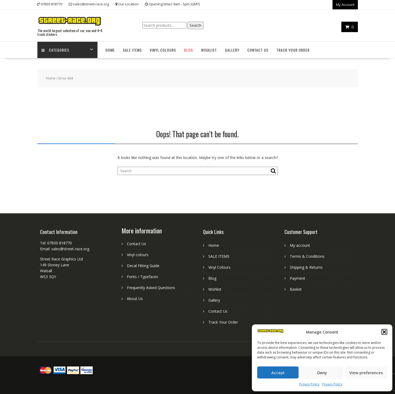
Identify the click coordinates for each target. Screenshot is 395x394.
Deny (322, 372)
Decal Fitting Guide (143, 265)
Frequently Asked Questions (151, 287)
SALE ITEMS (132, 50)
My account (300, 245)
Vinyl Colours (163, 50)
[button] (384, 332)
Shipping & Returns (306, 267)
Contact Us (257, 50)
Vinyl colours (137, 254)
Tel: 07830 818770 (56, 242)
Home (110, 50)
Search (195, 25)
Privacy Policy (309, 384)
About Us (135, 298)
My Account (345, 4)
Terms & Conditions (307, 256)
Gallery (232, 50)
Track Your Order (293, 50)
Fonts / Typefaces (142, 276)
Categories (55, 50)
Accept (278, 372)
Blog (188, 50)
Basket (296, 289)
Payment (297, 278)
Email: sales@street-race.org (64, 248)
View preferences (366, 372)
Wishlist (209, 50)
